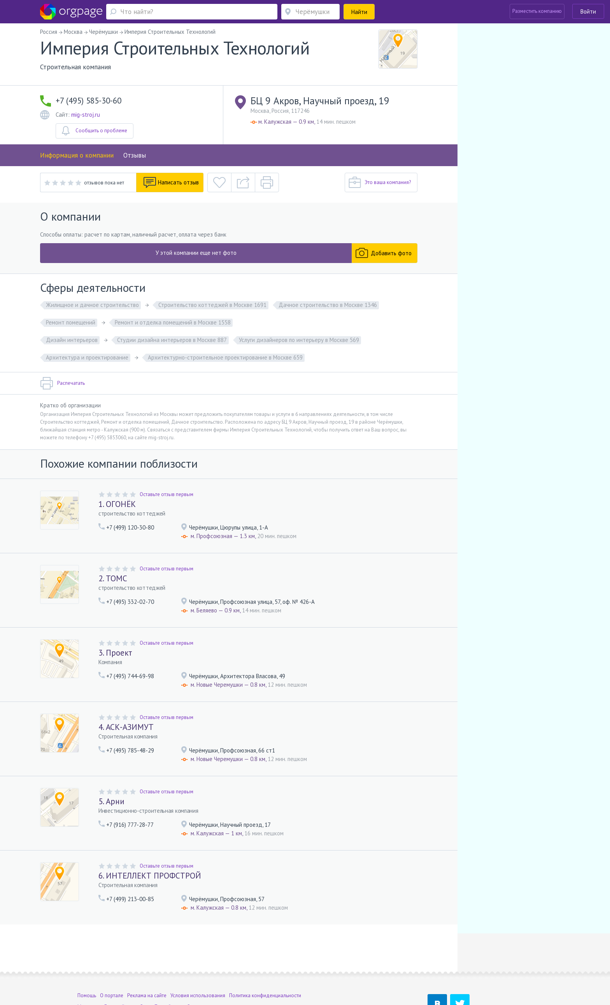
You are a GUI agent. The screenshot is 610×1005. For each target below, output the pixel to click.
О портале (111, 955)
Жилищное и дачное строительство (92, 305)
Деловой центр (120, 966)
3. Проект (115, 652)
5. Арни (111, 801)
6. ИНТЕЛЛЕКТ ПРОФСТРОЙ (149, 875)
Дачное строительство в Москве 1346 (328, 305)
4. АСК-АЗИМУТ (126, 727)
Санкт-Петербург (159, 966)
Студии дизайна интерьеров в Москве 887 (172, 340)
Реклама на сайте (147, 955)
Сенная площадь (206, 966)
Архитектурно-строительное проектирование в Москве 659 (225, 357)
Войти (588, 11)
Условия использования (197, 955)
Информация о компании (77, 155)
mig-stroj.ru (85, 114)
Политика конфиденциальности (265, 955)
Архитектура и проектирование (87, 357)
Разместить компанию (537, 11)
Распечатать (62, 383)
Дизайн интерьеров (72, 340)
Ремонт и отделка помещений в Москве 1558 (173, 322)
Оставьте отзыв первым (166, 494)
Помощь (86, 955)
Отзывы (134, 155)
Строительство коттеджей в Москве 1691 (212, 305)
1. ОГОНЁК (117, 504)
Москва (86, 966)
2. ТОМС (112, 578)
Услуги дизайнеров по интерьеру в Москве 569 (299, 340)
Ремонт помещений (70, 322)
